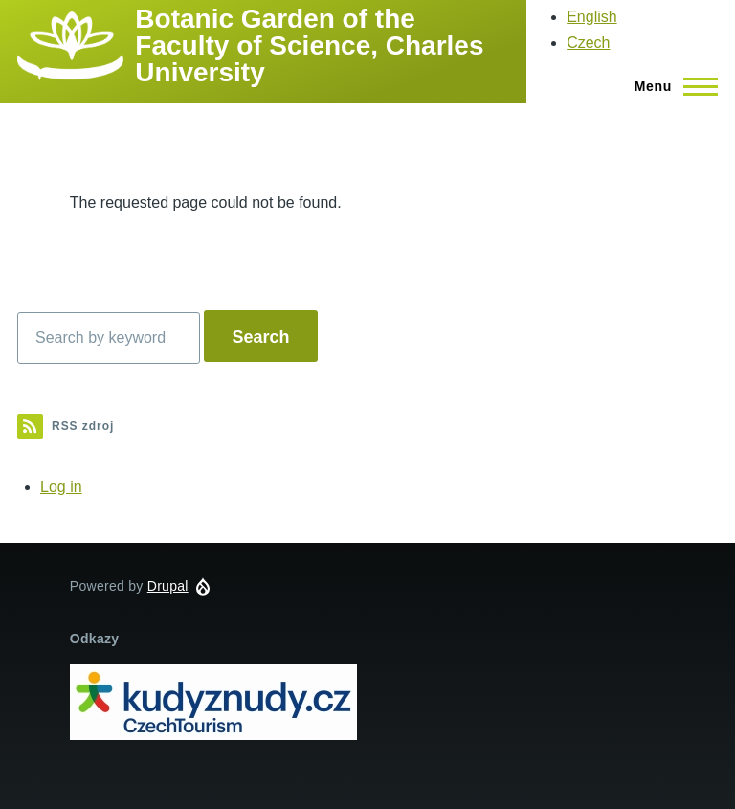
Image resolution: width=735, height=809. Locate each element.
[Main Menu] (670, 86)
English (591, 17)
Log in (61, 487)
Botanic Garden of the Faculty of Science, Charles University (309, 45)
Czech (588, 42)
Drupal (168, 586)
